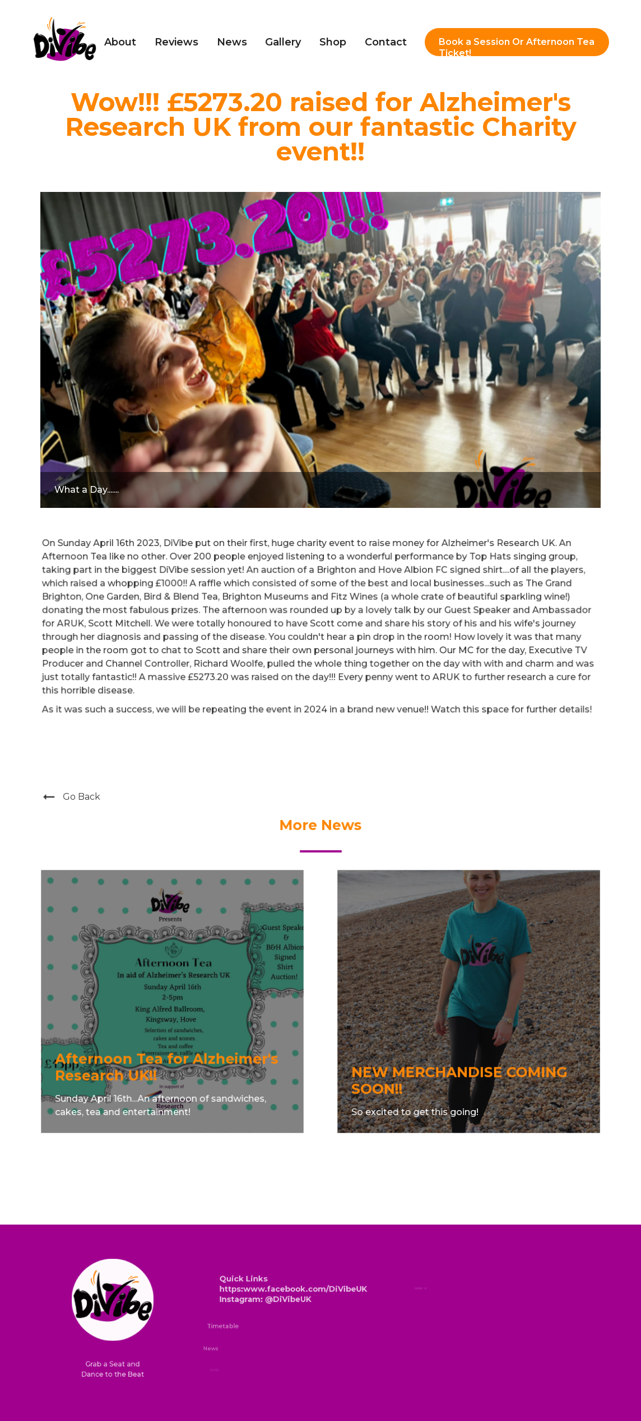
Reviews (176, 42)
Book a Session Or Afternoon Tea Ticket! (516, 46)
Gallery (283, 42)
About (120, 42)
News (232, 42)
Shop (332, 42)
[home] (64, 42)
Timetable (223, 1326)
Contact (386, 42)
